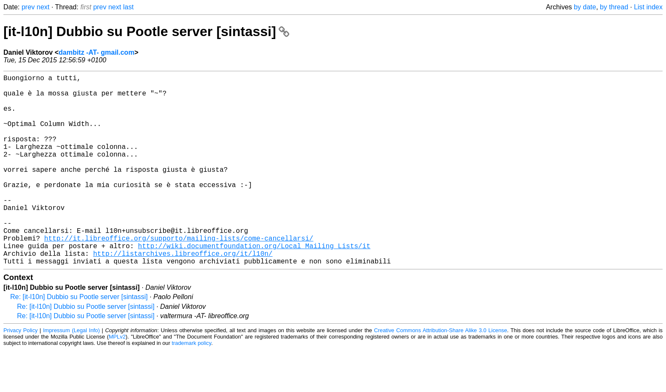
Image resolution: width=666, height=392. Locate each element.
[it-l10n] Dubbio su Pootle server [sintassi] (146, 31)
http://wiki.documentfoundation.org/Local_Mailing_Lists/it (254, 284)
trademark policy (191, 385)
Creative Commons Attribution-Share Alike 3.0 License (440, 373)
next (43, 7)
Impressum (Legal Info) (71, 373)
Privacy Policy (20, 373)
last (128, 7)
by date (585, 7)
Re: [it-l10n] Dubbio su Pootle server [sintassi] (79, 339)
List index (648, 7)
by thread (614, 7)
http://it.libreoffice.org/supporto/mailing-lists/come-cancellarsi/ (178, 275)
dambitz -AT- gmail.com (96, 52)
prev (28, 7)
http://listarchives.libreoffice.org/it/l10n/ (182, 294)
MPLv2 (117, 379)
